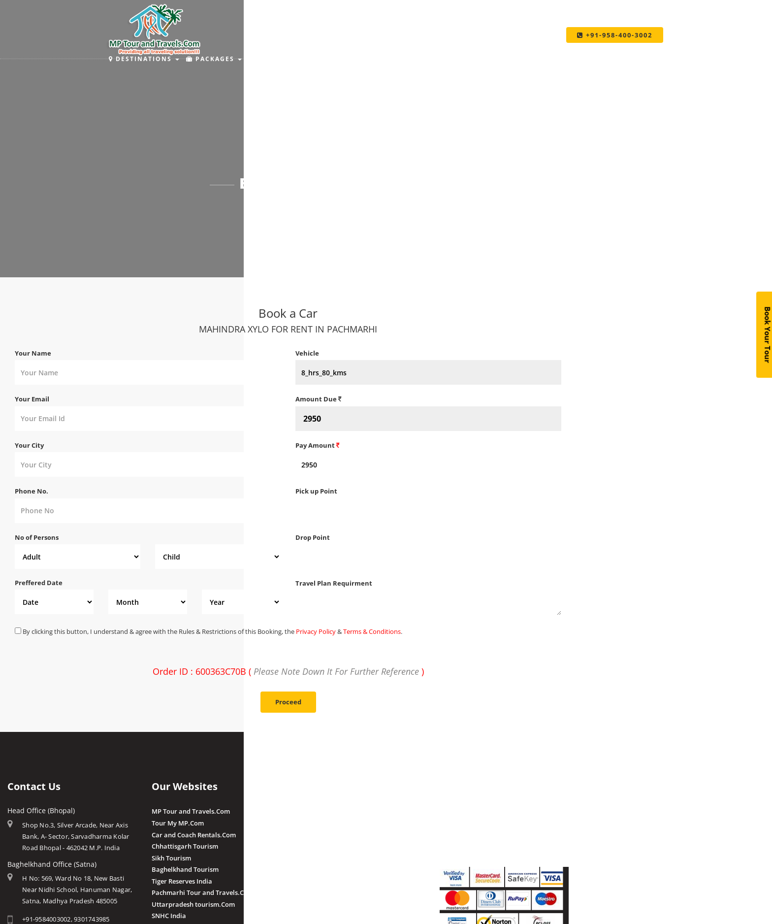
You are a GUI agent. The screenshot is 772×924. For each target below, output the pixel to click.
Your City (29, 445)
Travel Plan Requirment (333, 583)
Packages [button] (214, 59)
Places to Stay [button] (287, 59)
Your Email (32, 399)
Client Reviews (317, 892)
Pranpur (308, 834)
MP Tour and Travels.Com (191, 811)
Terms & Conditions (372, 631)
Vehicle (307, 353)
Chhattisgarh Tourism (185, 846)
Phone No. (31, 491)
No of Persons (37, 537)
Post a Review (316, 903)
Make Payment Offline (473, 823)
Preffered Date (39, 582)
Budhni (306, 823)
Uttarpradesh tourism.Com (193, 904)
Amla (303, 811)
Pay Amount (317, 445)
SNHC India (169, 915)
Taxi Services (524, 59)
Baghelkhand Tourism (185, 869)
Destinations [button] (144, 59)
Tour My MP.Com (178, 823)
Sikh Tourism (171, 858)
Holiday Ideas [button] (368, 59)
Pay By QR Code (463, 834)
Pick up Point (316, 491)
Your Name (33, 353)
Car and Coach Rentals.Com (194, 834)
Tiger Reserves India (182, 881)
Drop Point (312, 537)
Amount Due (318, 399)
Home (267, 209)
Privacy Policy (316, 631)
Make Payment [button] (447, 59)
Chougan (308, 846)
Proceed (288, 701)
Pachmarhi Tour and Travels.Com (203, 892)
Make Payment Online (473, 811)
